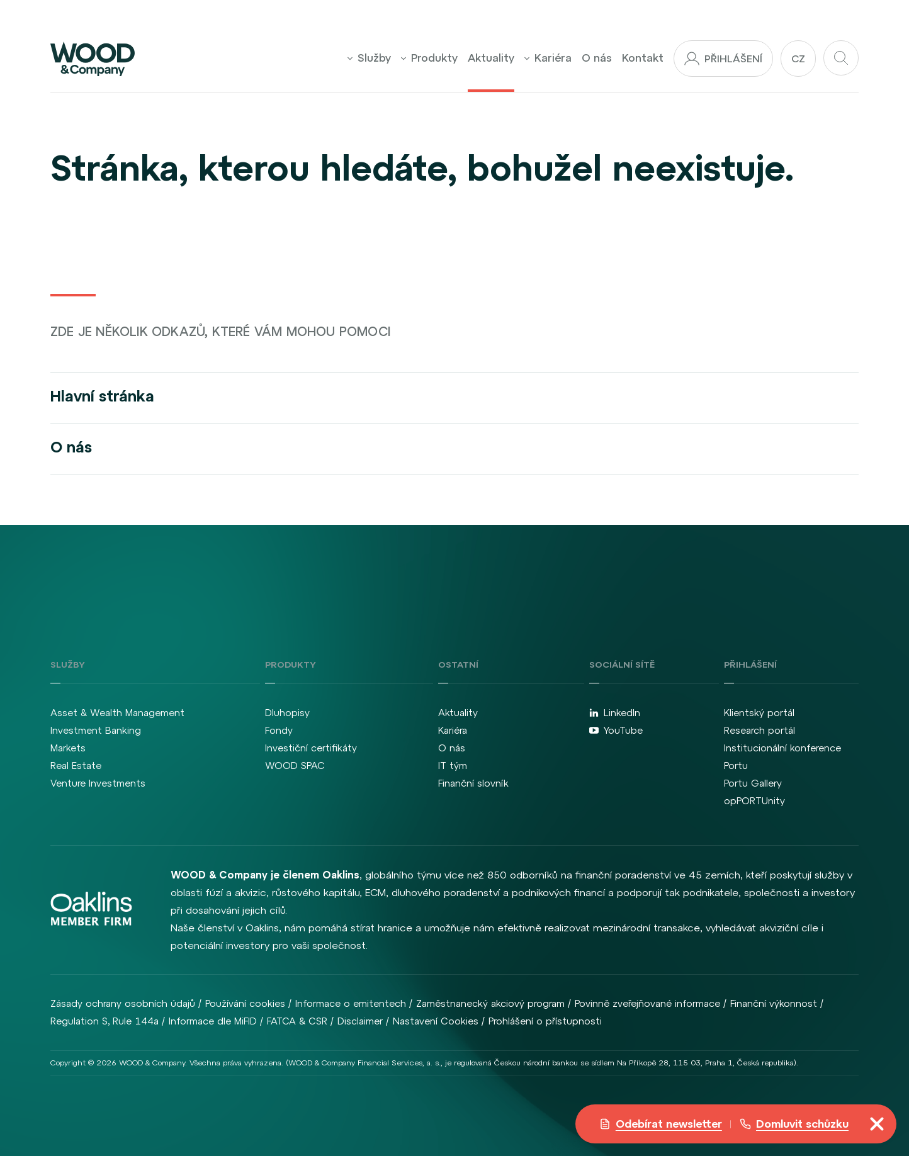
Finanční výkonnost (773, 1003)
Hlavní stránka (102, 396)
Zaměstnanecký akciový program (490, 1003)
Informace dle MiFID (213, 1021)
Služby (369, 58)
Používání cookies (245, 1003)
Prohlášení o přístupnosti (545, 1021)
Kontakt (642, 58)
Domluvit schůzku (794, 1124)
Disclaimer (360, 1021)
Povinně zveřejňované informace (647, 1003)
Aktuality (491, 58)
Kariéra (548, 58)
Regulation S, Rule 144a (104, 1021)
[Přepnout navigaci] (877, 1124)
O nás (597, 58)
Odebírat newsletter (660, 1124)
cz (798, 58)
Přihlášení (723, 58)
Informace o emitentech (350, 1003)
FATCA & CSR (297, 1021)
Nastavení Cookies (435, 1021)
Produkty (429, 58)
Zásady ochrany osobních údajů (122, 1003)
